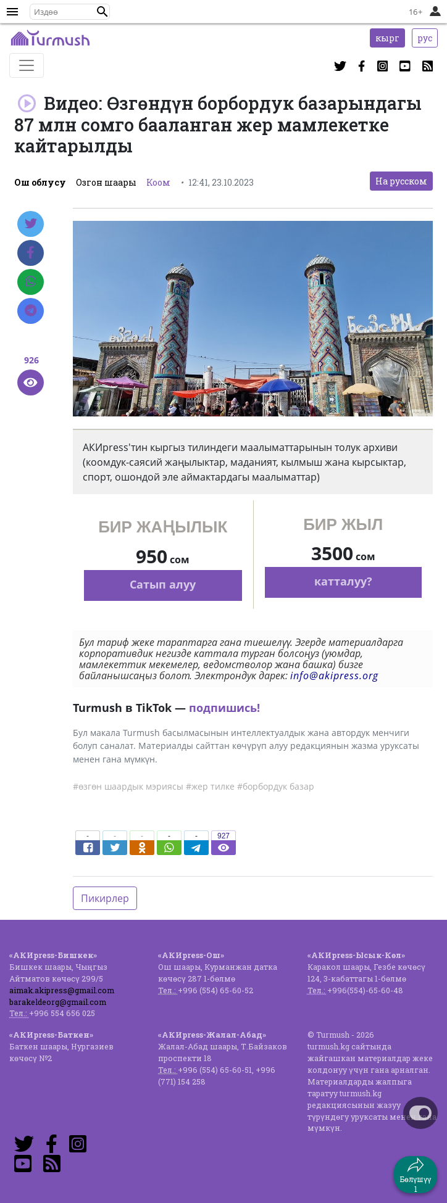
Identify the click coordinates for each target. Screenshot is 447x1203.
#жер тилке (210, 786)
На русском (401, 181)
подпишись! (224, 707)
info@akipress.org (334, 675)
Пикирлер (105, 898)
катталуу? (343, 581)
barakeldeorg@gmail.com (57, 1002)
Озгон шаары (106, 182)
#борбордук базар (275, 786)
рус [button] (424, 38)
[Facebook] (30, 253)
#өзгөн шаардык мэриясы (128, 786)
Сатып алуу (163, 584)
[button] (102, 11)
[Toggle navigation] (26, 65)
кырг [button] (387, 38)
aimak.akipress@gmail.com (61, 990)
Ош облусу (40, 182)
